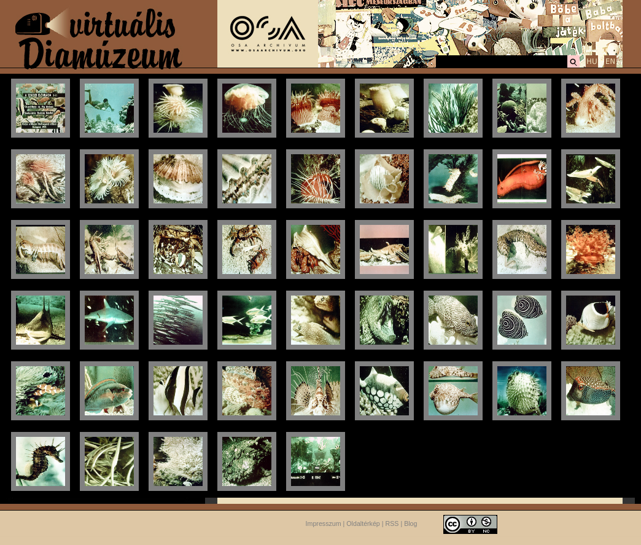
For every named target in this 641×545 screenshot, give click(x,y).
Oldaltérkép (363, 523)
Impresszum (323, 523)
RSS (392, 523)
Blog (410, 523)
